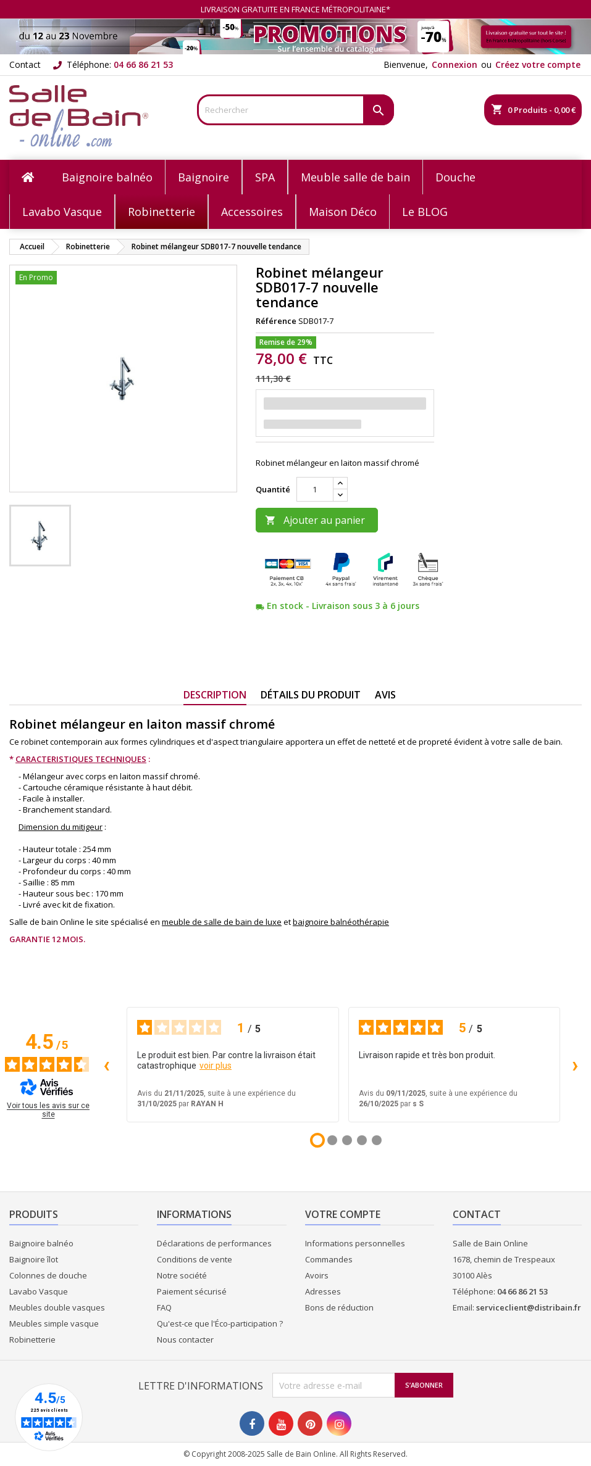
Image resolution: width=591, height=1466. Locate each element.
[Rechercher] (295, 109)
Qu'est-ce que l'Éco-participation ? (220, 1323)
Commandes (329, 1259)
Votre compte (342, 1214)
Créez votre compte (538, 64)
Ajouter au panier (315, 520)
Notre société (182, 1275)
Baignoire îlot (33, 1259)
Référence (276, 320)
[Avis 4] (362, 1140)
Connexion (454, 64)
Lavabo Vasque (38, 1291)
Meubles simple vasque (54, 1323)
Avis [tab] (385, 695)
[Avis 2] (332, 1140)
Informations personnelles (355, 1243)
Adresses (323, 1291)
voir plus (215, 1066)
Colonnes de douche (48, 1275)
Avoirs (317, 1275)
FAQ (164, 1307)
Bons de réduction (339, 1307)
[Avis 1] (317, 1140)
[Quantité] (314, 489)
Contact (25, 64)
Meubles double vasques (57, 1307)
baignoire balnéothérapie (341, 921)
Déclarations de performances (214, 1243)
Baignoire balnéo (41, 1243)
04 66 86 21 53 (143, 64)
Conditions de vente (194, 1259)
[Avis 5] (377, 1140)
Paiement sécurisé (192, 1291)
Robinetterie (32, 1339)
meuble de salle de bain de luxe (222, 921)
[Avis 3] (347, 1140)
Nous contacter (185, 1339)
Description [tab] (214, 695)
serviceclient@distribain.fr (528, 1307)
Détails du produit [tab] (311, 695)
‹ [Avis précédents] (106, 1064)
